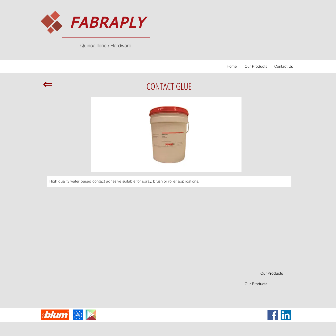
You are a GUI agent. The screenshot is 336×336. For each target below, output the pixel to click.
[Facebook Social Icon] (272, 315)
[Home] (232, 66)
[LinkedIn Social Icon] (286, 315)
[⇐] (47, 84)
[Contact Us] (284, 66)
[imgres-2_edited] (78, 315)
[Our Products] (256, 66)
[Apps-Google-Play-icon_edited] (91, 315)
